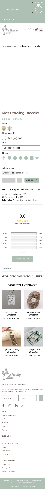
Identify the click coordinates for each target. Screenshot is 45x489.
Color (4, 123)
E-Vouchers (6, 451)
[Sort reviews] (7, 268)
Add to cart (31, 180)
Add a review (22, 259)
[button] (41, 30)
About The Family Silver (10, 443)
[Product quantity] (11, 180)
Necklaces (5, 419)
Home (5, 46)
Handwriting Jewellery (9, 415)
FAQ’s (4, 447)
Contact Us (5, 464)
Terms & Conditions (8, 471)
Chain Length (8, 133)
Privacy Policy (7, 468)
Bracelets (13, 46)
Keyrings (5, 430)
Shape (5, 153)
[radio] (4, 128)
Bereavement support (9, 454)
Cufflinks (5, 426)
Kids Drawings (35, 189)
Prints (4, 142)
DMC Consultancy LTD (26, 483)
